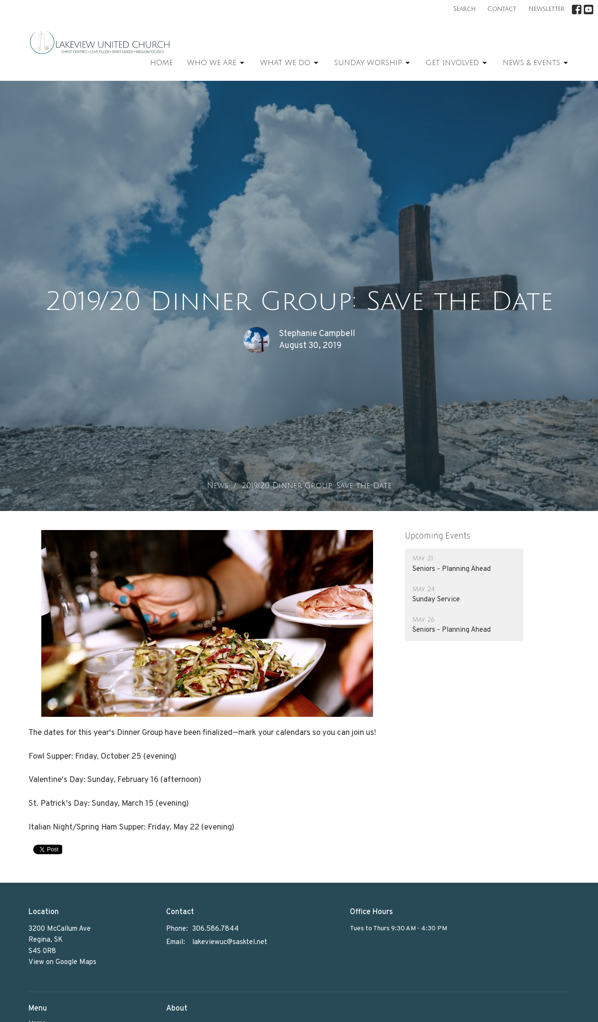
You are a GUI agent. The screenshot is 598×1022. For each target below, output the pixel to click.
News (217, 486)
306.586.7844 (215, 929)
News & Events (536, 63)
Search (464, 9)
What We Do (290, 63)
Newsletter (546, 9)
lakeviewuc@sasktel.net (229, 942)
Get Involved (457, 63)
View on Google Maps (62, 962)
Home (161, 63)
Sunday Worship (372, 63)
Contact (501, 9)
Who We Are (216, 63)
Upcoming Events (437, 536)
